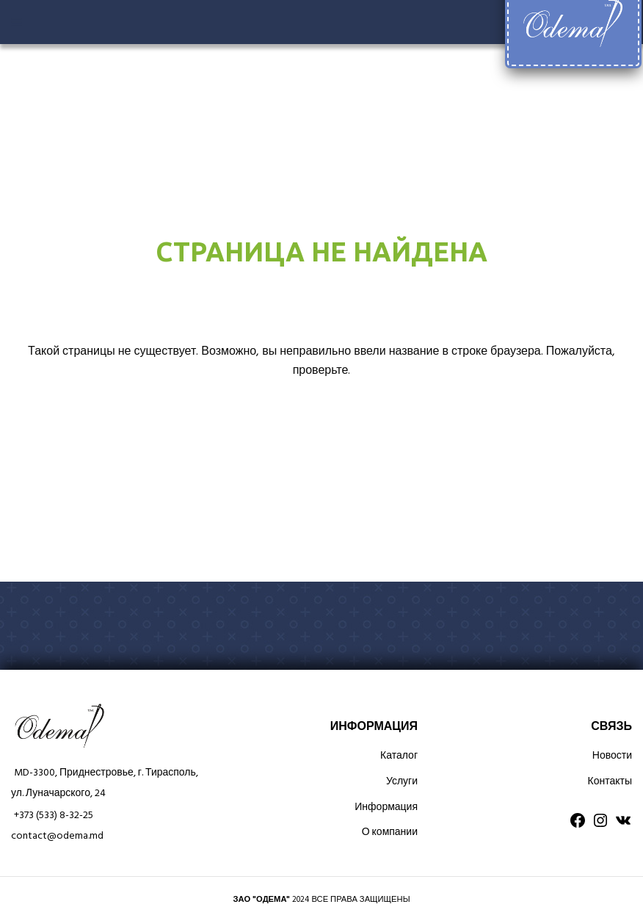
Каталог (399, 756)
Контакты (610, 781)
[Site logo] (572, 22)
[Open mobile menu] (16, 22)
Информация (386, 807)
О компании (390, 832)
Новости (612, 756)
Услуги (402, 781)
